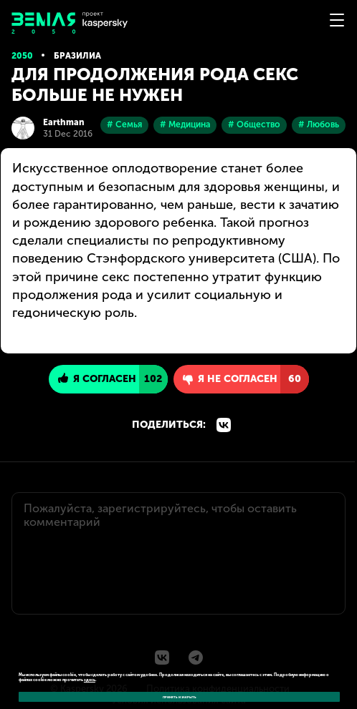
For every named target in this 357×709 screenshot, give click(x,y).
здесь (89, 680)
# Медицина (185, 124)
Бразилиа (77, 56)
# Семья (124, 124)
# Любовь (318, 124)
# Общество (254, 124)
